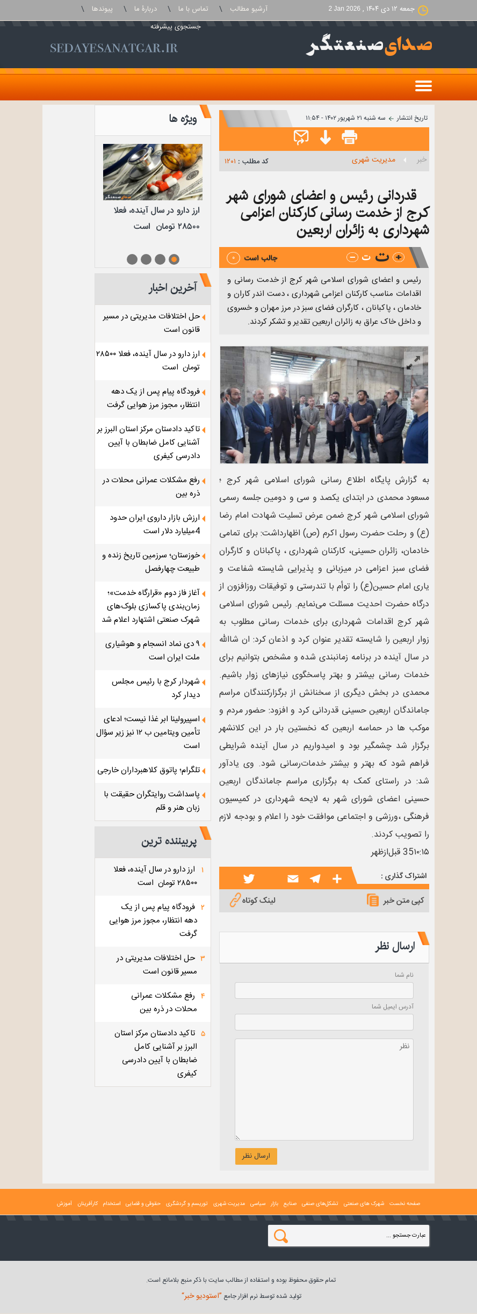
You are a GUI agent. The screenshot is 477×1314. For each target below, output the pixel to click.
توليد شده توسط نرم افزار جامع (241, 1296)
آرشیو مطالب (249, 9)
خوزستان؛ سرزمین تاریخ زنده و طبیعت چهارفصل (151, 562)
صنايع (290, 1204)
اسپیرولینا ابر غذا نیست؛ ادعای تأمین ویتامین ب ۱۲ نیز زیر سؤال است (148, 733)
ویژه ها (183, 119)
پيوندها (102, 9)
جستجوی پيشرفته (175, 27)
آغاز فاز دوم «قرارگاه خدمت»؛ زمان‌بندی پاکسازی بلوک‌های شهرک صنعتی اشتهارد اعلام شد (151, 606)
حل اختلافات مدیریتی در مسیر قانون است (157, 965)
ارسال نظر (256, 1156)
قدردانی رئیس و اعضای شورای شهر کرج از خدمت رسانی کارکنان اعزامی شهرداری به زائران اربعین (327, 213)
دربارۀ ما (145, 9)
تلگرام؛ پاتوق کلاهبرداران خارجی (148, 770)
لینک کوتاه (251, 900)
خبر (422, 160)
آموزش (64, 1204)
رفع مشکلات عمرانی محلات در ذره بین (164, 1002)
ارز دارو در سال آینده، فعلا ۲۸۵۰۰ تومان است (155, 876)
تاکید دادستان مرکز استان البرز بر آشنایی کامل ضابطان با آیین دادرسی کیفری (148, 443)
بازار (274, 1204)
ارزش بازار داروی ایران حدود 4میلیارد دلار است (155, 524)
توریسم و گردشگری (187, 1204)
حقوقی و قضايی (143, 1204)
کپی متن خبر (394, 900)
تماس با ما (193, 9)
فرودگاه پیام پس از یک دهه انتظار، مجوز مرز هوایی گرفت (153, 398)
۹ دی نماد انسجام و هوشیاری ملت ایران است (152, 650)
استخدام (111, 1204)
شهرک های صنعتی (364, 1204)
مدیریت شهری (373, 160)
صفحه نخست (404, 1204)
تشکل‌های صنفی (320, 1204)
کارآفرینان (87, 1204)
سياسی (257, 1204)
